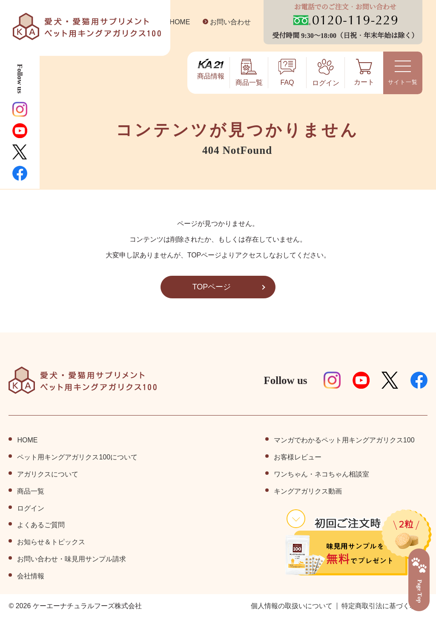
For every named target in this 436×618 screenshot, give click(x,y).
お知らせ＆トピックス (51, 542)
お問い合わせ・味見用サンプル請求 (71, 559)
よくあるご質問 (41, 525)
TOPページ (211, 286)
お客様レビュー (297, 457)
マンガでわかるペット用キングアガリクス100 (344, 440)
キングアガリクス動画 (308, 491)
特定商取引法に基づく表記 (382, 606)
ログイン (30, 508)
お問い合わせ (224, 22)
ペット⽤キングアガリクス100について (77, 457)
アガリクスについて (47, 474)
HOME (173, 22)
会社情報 (30, 576)
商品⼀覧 (30, 491)
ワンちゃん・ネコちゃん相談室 (321, 474)
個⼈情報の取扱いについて (292, 606)
